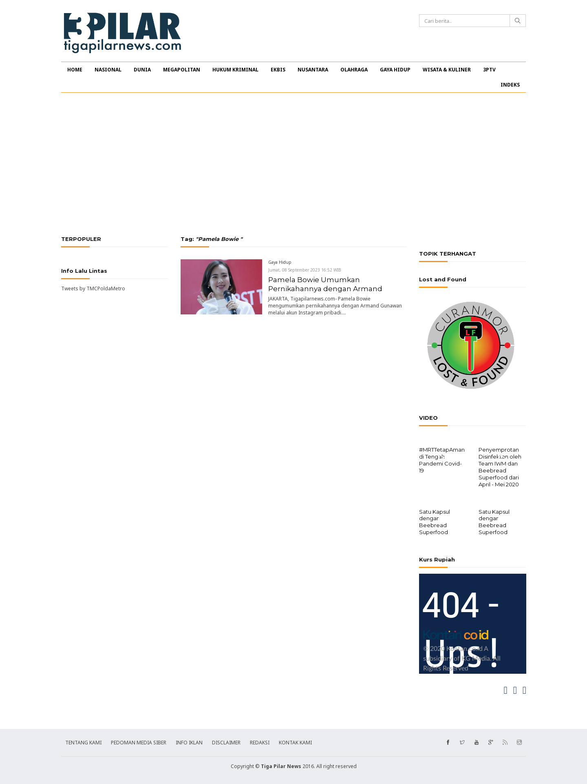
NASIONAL (108, 69)
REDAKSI (259, 741)
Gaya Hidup (279, 262)
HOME (74, 69)
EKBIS (278, 69)
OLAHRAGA (354, 69)
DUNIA (142, 69)
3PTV (489, 69)
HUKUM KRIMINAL (235, 69)
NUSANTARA (313, 69)
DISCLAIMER (226, 741)
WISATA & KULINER (447, 69)
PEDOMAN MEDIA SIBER (138, 741)
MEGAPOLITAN (181, 69)
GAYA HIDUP (395, 69)
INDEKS (510, 84)
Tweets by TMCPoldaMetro (93, 288)
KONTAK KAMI (295, 741)
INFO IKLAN (189, 741)
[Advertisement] (293, 164)
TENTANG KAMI (83, 741)
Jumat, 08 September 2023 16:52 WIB (304, 270)
